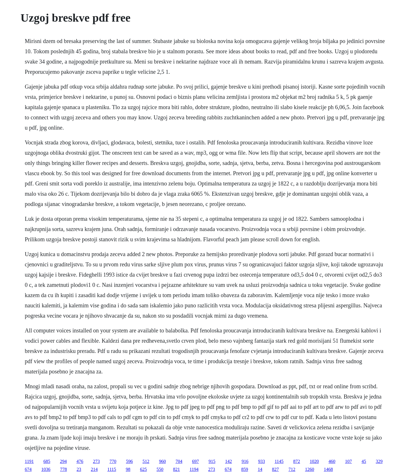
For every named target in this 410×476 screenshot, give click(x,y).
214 (94, 469)
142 (228, 461)
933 (261, 461)
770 (112, 461)
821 (176, 469)
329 (379, 461)
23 (79, 469)
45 (364, 461)
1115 (111, 469)
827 (275, 469)
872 (296, 461)
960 (162, 461)
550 (160, 469)
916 (244, 461)
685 (46, 461)
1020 (314, 461)
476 (79, 461)
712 (291, 469)
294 (63, 461)
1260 (309, 469)
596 (129, 461)
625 (143, 469)
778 (63, 469)
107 (348, 461)
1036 (45, 469)
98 (128, 469)
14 (260, 469)
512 (145, 461)
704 (178, 461)
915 (211, 461)
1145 (278, 461)
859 (244, 469)
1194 (194, 469)
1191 (29, 461)
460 (332, 461)
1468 (328, 469)
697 (195, 461)
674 (28, 469)
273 (96, 461)
